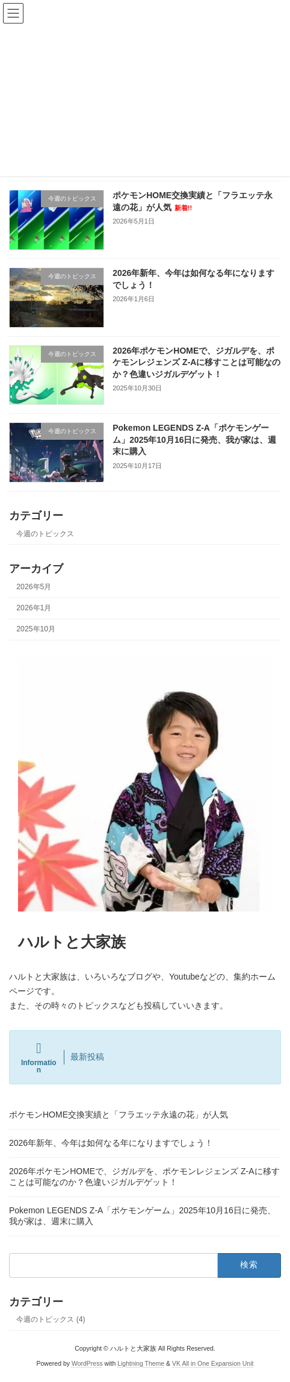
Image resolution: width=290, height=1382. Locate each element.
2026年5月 (33, 587)
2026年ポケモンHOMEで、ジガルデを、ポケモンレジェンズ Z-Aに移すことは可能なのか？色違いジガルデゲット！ (196, 362)
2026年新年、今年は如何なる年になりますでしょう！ (111, 1143)
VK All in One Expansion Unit (212, 1363)
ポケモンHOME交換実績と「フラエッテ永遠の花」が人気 (118, 1114)
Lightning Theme (140, 1363)
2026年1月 (33, 608)
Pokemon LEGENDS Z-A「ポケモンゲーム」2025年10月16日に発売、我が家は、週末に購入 (194, 439)
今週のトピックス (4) (50, 1319)
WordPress (87, 1363)
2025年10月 (35, 629)
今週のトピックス (45, 534)
